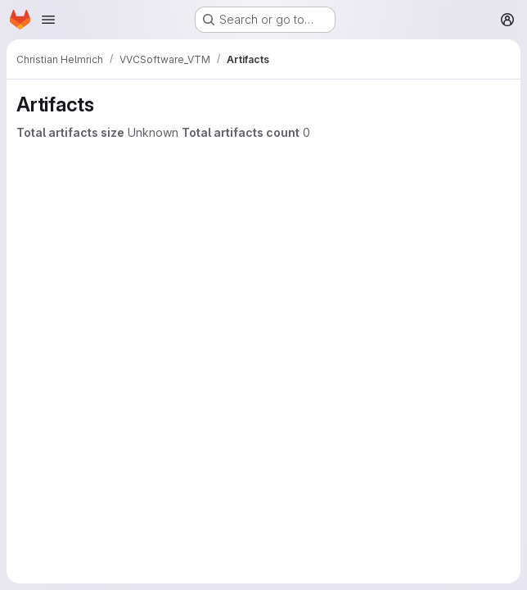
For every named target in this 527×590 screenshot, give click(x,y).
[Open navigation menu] (48, 20)
